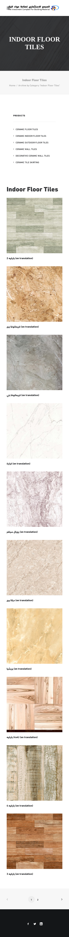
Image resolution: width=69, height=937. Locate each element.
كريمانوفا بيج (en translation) (23, 326)
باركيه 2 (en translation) (20, 258)
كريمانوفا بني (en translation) (23, 395)
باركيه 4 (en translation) (20, 805)
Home (12, 85)
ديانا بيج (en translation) (20, 600)
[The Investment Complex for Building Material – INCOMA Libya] (33, 8)
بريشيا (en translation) (19, 668)
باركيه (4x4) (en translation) (22, 737)
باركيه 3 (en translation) (20, 873)
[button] (8, 8)
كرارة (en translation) (18, 463)
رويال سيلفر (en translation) (22, 531)
